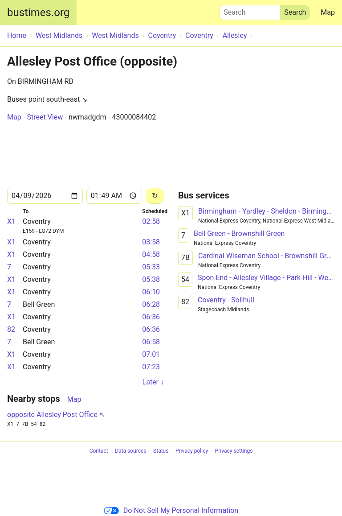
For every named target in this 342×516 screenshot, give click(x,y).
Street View (45, 117)
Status (160, 451)
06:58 (151, 342)
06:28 (151, 304)
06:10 (151, 292)
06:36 (151, 317)
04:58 (151, 254)
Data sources (130, 451)
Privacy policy (191, 451)
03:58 (151, 242)
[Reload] (155, 196)
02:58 (151, 221)
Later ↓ (153, 382)
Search (250, 10)
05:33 (151, 267)
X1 (11, 221)
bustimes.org (38, 12)
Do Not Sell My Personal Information (171, 510)
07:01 (151, 354)
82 (11, 329)
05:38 (151, 279)
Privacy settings (234, 451)
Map (328, 12)
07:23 (151, 367)
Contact (99, 451)
